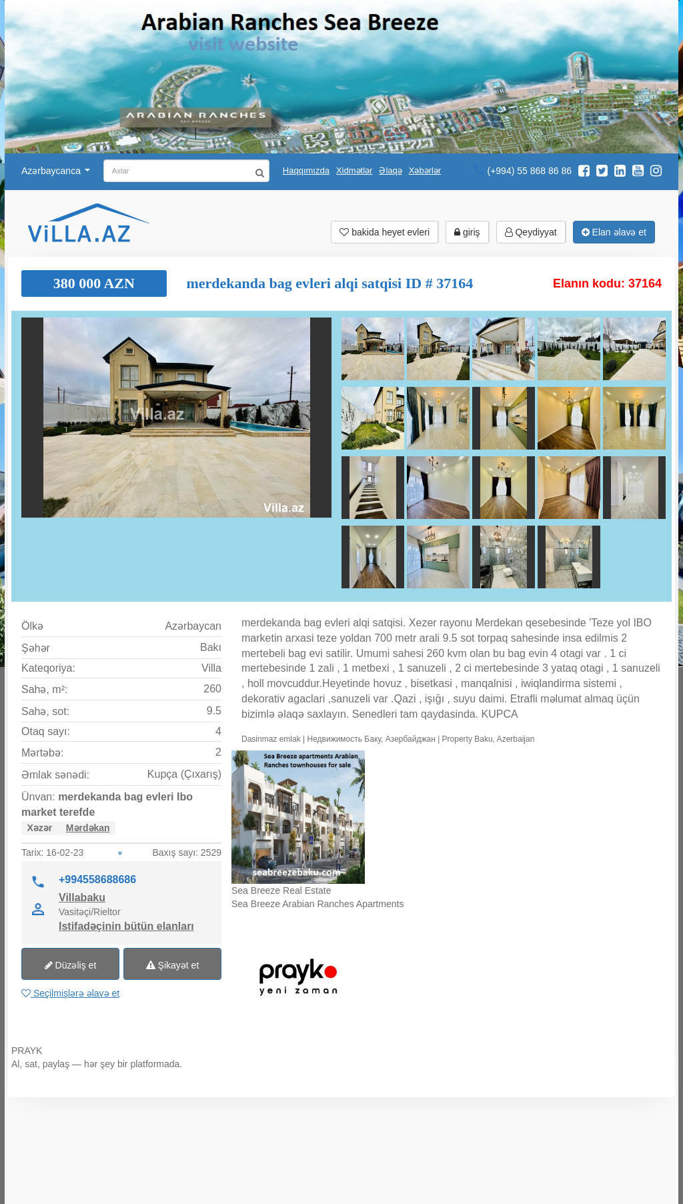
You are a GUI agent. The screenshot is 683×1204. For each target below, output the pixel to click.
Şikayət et (172, 965)
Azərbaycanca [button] (55, 170)
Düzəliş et (71, 965)
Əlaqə (390, 170)
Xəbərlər (425, 170)
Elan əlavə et (614, 232)
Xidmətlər (354, 170)
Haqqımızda (306, 170)
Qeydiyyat (531, 232)
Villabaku (82, 897)
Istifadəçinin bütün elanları (126, 926)
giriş (467, 232)
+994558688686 (97, 879)
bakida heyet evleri (384, 232)
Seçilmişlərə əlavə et (70, 993)
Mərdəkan (88, 827)
